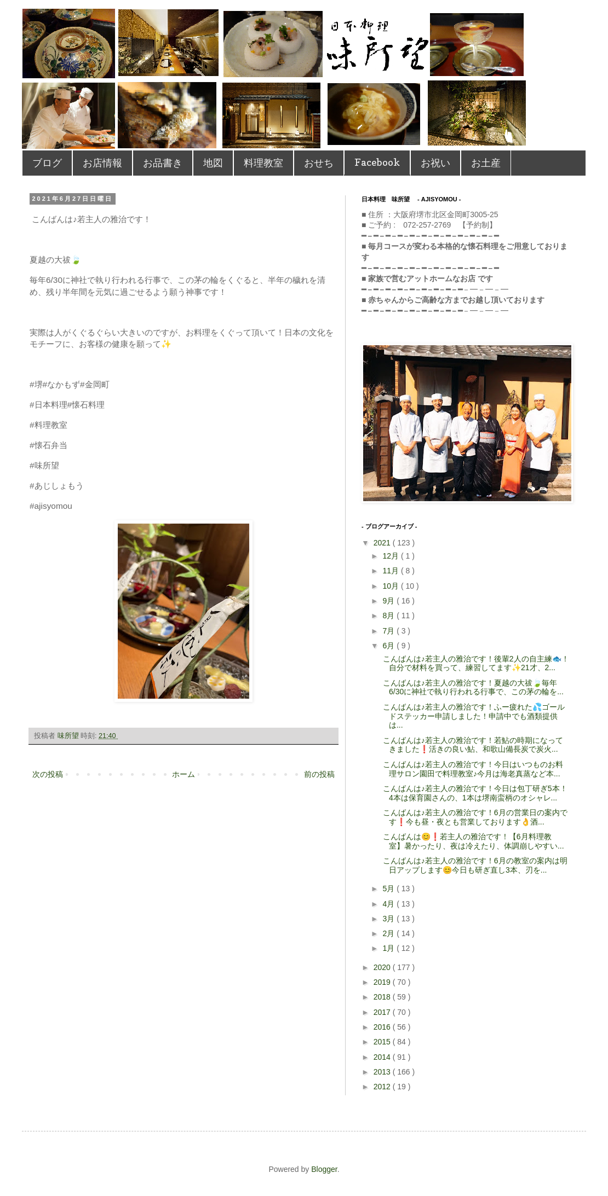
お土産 (486, 163)
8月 (389, 615)
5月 (389, 888)
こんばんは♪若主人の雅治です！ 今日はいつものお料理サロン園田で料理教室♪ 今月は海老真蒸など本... (472, 769)
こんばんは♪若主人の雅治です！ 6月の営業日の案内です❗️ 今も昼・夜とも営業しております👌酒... (474, 817)
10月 (391, 586)
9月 (389, 600)
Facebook (377, 162)
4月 (389, 903)
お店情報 (102, 163)
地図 (213, 163)
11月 (391, 570)
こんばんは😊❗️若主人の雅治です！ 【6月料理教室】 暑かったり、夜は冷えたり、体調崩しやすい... (472, 841)
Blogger (324, 1169)
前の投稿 (319, 774)
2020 (383, 967)
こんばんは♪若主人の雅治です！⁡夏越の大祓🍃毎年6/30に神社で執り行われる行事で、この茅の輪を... (472, 687)
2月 (389, 933)
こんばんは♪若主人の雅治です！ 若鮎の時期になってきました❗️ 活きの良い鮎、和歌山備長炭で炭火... (472, 745)
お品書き (162, 163)
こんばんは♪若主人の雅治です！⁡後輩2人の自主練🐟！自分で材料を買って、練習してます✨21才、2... (475, 663)
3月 (389, 918)
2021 (383, 542)
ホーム (183, 774)
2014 (383, 1057)
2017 (383, 1012)
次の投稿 (47, 774)
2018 (383, 996)
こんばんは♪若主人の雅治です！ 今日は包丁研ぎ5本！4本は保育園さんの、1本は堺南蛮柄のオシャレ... (474, 793)
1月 (389, 948)
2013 (383, 1071)
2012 (383, 1086)
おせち (319, 163)
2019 (383, 982)
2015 (383, 1041)
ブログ (47, 163)
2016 (383, 1027)
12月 (391, 555)
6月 (389, 645)
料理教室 (263, 163)
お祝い (435, 163)
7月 (389, 630)
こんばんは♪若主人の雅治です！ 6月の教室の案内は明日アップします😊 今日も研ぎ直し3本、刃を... (474, 865)
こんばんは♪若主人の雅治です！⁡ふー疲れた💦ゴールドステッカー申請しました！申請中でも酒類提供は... (473, 716)
